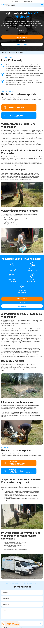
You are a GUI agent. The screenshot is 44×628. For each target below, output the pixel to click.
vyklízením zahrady (26, 64)
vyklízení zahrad (11, 73)
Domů (2, 52)
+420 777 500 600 (16, 1)
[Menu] (42, 5)
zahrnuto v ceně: (18, 215)
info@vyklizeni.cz (28, 1)
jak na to (34, 130)
